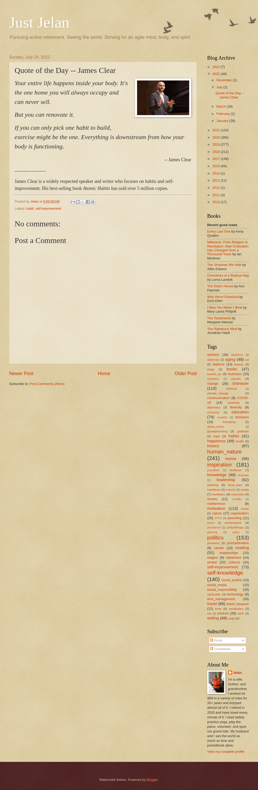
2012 (216, 188)
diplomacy (214, 407)
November (224, 80)
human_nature (224, 452)
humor (231, 458)
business (234, 374)
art (247, 359)
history (213, 446)
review (212, 562)
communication (218, 398)
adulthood (237, 354)
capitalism (213, 378)
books (231, 369)
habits (233, 436)
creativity (234, 402)
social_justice (232, 580)
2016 (216, 166)
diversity (236, 407)
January (222, 121)
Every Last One (218, 231)
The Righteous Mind (222, 329)
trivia (218, 608)
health (240, 441)
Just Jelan (39, 22)
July (219, 87)
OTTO (218, 518)
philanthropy (235, 527)
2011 (216, 195)
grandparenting (217, 431)
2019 (216, 144)
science (234, 562)
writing (213, 618)
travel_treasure (237, 604)
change (212, 383)
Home (104, 373)
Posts (216, 640)
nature (217, 513)
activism (213, 355)
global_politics (215, 426)
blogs (210, 369)
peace (210, 522)
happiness (216, 441)
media (245, 489)
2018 (216, 152)
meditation (218, 494)
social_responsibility (222, 590)
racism (219, 548)
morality (236, 499)
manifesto (213, 489)
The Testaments (219, 318)
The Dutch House (220, 286)
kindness (236, 470)
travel (212, 603)
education (240, 412)
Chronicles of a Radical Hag (228, 275)
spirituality (213, 594)
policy (236, 532)
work (240, 613)
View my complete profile (225, 752)
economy (213, 412)
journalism (213, 470)
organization (240, 513)
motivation (216, 508)
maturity (231, 489)
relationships (228, 553)
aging (230, 359)
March (221, 106)
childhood (231, 388)
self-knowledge (225, 573)
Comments (220, 649)
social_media (217, 585)
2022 (216, 74)
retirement (233, 557)
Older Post (186, 373)
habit (30, 208)
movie (245, 508)
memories (237, 494)
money (212, 499)
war (209, 613)
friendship (229, 422)
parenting (235, 518)
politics (215, 537)
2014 (216, 173)
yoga (231, 618)
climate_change (217, 393)
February (223, 114)
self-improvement (48, 208)
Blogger (152, 780)
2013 (216, 180)
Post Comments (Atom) (47, 384)
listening (212, 485)
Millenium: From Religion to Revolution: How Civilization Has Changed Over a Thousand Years (228, 248)
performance (233, 522)
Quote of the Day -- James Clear (230, 95)
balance (218, 364)
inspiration (219, 465)
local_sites (235, 485)
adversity (213, 359)
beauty (238, 364)
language (243, 475)
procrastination (238, 543)
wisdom (223, 613)
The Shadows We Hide (224, 265)
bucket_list (214, 374)
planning (212, 532)
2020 (216, 137)
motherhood (216, 504)
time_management (221, 599)
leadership (226, 479)
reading (242, 547)
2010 (216, 202)
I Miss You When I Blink (224, 307)
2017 (216, 159)
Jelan (237, 673)
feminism (242, 417)
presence (213, 543)
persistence (214, 527)
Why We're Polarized (222, 297)
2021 (216, 130)
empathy (222, 417)
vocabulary (236, 608)
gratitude (243, 431)
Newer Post (21, 373)
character (240, 383)
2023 (216, 67)
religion (212, 557)
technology (235, 594)
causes (236, 378)
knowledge (216, 474)
